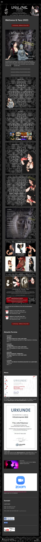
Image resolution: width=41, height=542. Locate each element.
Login (37, 539)
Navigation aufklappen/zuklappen (20, 1)
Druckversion (6, 539)
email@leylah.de (22, 510)
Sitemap (12, 539)
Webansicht (36, 540)
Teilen (5, 522)
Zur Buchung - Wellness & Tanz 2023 (21, 25)
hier (12, 65)
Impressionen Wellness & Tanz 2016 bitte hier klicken (20, 68)
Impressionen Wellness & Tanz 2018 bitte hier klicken (20, 74)
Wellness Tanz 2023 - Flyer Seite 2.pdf (18, 317)
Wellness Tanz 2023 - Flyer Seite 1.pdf (18, 312)
